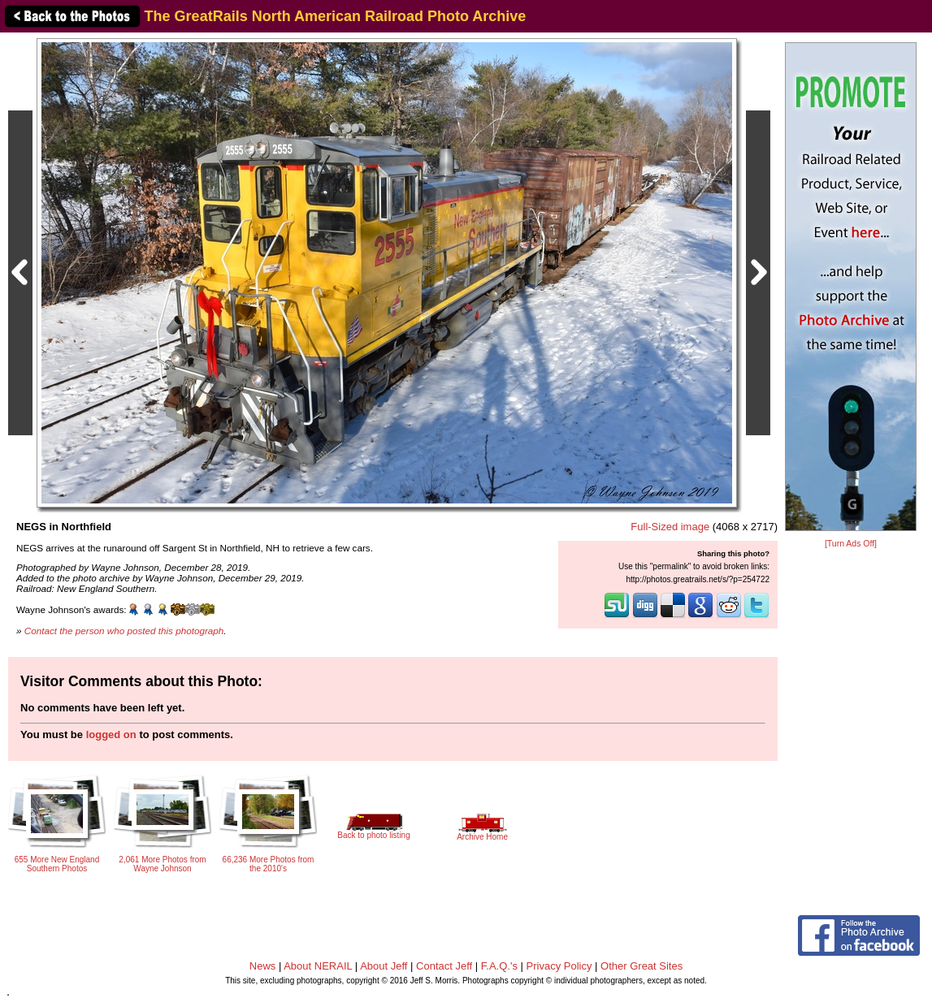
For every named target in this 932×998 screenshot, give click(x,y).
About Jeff (383, 966)
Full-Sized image (670, 527)
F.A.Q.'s (499, 966)
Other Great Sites (641, 966)
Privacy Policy (559, 966)
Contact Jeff (444, 966)
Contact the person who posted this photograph (124, 630)
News (262, 966)
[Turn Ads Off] (851, 543)
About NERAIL (318, 966)
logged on (111, 734)
